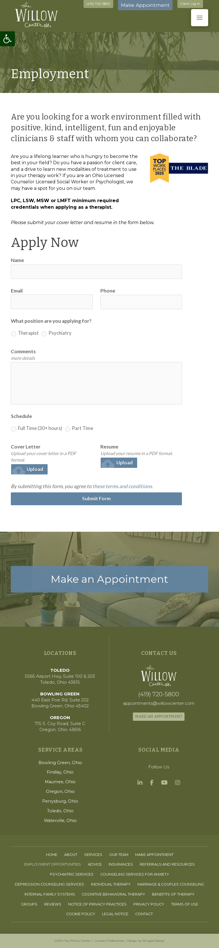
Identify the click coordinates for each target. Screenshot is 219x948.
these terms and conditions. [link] (122, 486)
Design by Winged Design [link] (146, 941)
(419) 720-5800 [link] (98, 4)
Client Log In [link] (190, 4)
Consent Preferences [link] (109, 941)
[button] (199, 17)
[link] (7, 38)
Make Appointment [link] (145, 5)
